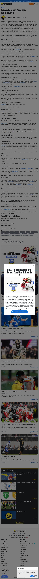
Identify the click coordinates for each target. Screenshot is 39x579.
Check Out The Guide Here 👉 (19, 312)
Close (36, 576)
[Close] (37, 568)
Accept (32, 576)
